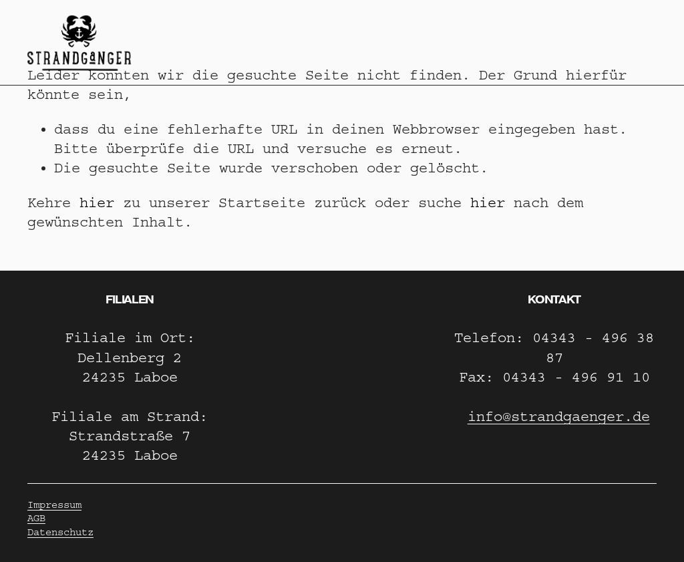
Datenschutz (60, 532)
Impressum (54, 505)
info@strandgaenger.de (559, 416)
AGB (36, 518)
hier (96, 202)
